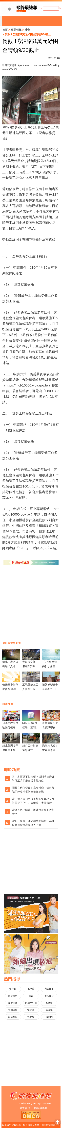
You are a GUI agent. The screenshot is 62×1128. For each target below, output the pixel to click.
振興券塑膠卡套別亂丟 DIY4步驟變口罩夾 (50, 689)
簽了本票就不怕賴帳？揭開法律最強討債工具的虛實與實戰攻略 (33, 778)
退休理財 (49, 996)
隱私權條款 (40, 1108)
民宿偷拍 (12, 1016)
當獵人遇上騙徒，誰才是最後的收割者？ (33, 811)
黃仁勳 (12, 989)
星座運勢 (12, 996)
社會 (27, 29)
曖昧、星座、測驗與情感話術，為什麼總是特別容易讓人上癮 (33, 823)
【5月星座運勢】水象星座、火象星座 (50, 666)
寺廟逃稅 (12, 1010)
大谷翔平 (49, 988)
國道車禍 (12, 1003)
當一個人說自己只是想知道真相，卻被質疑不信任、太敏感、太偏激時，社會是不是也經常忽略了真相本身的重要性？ (33, 801)
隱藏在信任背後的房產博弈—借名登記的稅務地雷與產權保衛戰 (33, 789)
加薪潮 (49, 1016)
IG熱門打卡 (31, 1003)
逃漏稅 (49, 1010)
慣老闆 (30, 1010)
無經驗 (30, 1016)
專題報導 (16, 29)
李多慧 (49, 1003)
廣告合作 (25, 1108)
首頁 (5, 29)
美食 (31, 996)
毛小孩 (30, 988)
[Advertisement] (31, 606)
